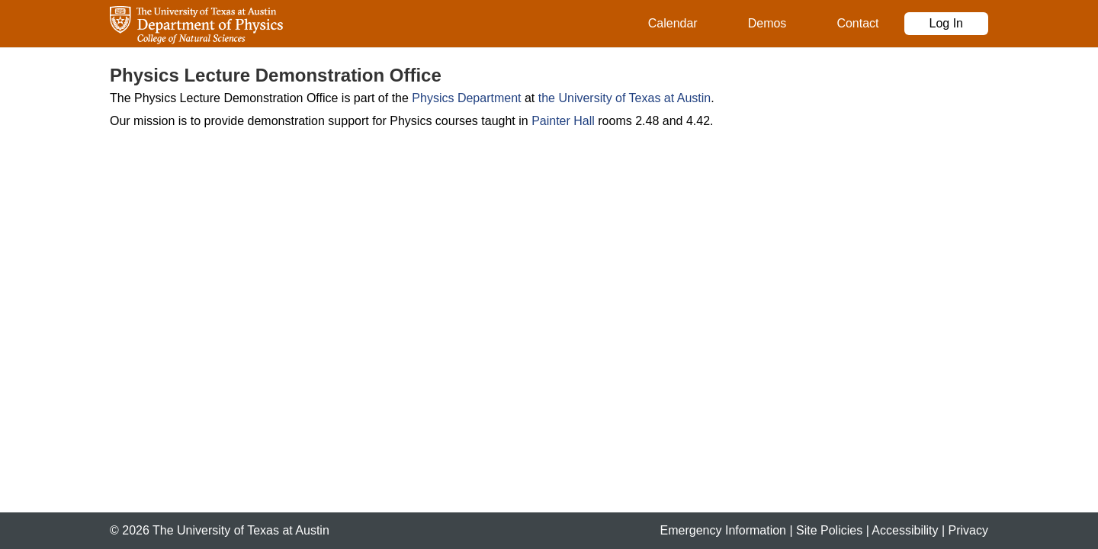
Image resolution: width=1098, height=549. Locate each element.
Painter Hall (563, 120)
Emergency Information (723, 530)
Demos (767, 23)
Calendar (673, 23)
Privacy (968, 530)
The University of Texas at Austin (240, 530)
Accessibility (905, 530)
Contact (857, 23)
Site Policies (829, 530)
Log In (946, 23)
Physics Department (466, 98)
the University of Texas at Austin (624, 98)
